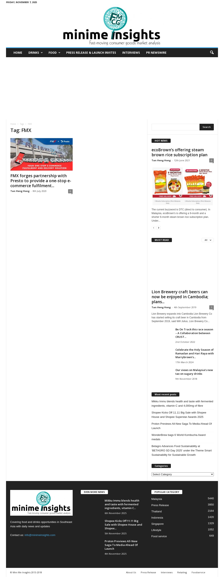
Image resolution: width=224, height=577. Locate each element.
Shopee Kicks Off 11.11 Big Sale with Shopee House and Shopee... (123, 524)
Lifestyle (156, 530)
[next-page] (159, 227)
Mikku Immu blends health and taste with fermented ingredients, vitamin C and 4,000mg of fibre (182, 403)
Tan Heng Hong (19, 191)
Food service (159, 536)
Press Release (160, 505)
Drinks (35, 52)
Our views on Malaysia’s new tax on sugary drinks (194, 372)
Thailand (156, 511)
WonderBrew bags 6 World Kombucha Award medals (179, 437)
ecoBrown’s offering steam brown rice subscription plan (179, 152)
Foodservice (198, 572)
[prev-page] (154, 227)
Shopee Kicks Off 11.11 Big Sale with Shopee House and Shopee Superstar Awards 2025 (179, 414)
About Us (131, 572)
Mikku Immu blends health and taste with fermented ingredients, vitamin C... (122, 504)
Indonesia (157, 517)
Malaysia (156, 499)
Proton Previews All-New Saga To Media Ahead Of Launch (182, 426)
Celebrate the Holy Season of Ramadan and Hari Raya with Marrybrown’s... (194, 353)
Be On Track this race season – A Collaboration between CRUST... (194, 333)
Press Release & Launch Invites (91, 53)
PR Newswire (156, 53)
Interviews (131, 53)
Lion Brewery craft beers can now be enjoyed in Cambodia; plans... (180, 296)
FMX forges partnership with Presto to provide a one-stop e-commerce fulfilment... (40, 180)
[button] (211, 52)
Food (54, 52)
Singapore (157, 523)
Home (17, 53)
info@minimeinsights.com (39, 535)
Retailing (182, 572)
